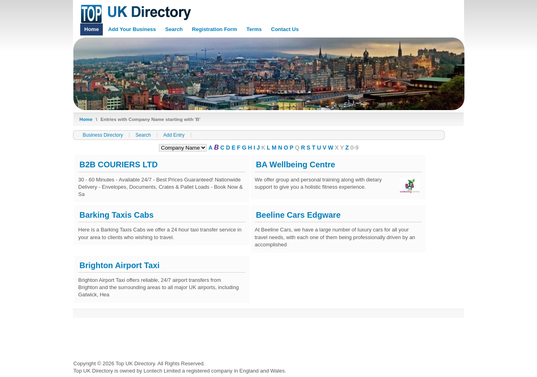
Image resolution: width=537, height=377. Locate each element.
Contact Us (285, 29)
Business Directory (103, 135)
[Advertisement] (220, 336)
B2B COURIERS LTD (118, 164)
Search (174, 29)
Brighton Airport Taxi (119, 265)
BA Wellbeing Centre (295, 164)
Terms (254, 29)
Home (91, 29)
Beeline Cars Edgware (298, 214)
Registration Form (214, 29)
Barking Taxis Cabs (116, 214)
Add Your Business (132, 29)
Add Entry (174, 135)
